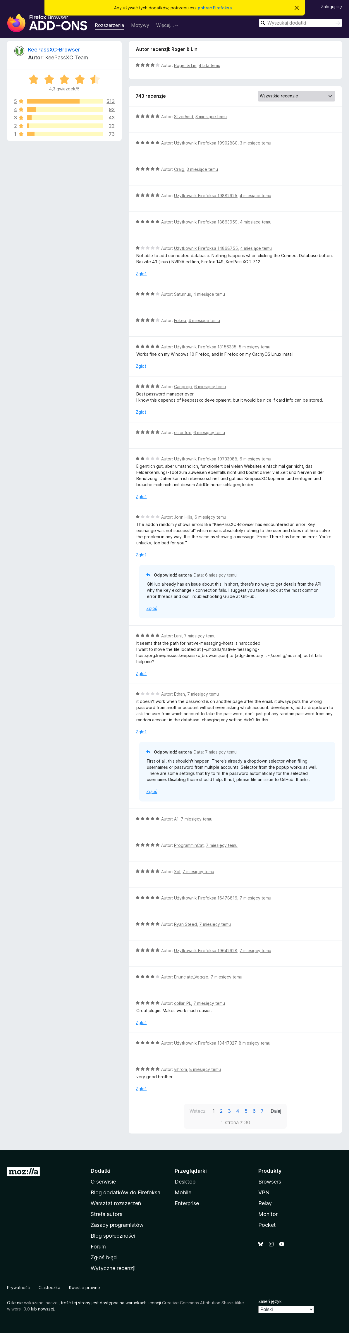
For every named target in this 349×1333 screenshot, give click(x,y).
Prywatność (18, 1287)
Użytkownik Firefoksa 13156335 (205, 346)
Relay (265, 1203)
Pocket (267, 1225)
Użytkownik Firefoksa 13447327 (205, 1042)
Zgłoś (141, 273)
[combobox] (300, 23)
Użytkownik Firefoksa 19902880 (206, 142)
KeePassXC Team (66, 57)
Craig (179, 169)
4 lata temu (209, 65)
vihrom (180, 1069)
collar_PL (182, 1003)
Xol (177, 871)
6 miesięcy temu (210, 386)
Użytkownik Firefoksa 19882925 (205, 195)
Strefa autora (107, 1214)
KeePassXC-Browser (54, 50)
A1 (176, 818)
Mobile (183, 1192)
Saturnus (182, 294)
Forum (98, 1246)
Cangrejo (183, 386)
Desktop (185, 1182)
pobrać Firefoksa (215, 7)
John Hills (183, 517)
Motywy (140, 25)
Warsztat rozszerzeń (116, 1203)
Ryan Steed (185, 924)
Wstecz (198, 1111)
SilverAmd (183, 116)
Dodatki (101, 1171)
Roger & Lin (185, 65)
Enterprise (187, 1203)
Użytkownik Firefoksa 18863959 (206, 221)
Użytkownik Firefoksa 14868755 (206, 248)
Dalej (276, 1111)
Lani (178, 635)
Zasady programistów (117, 1225)
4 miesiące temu (255, 195)
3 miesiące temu (211, 116)
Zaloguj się (331, 6)
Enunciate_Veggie (191, 976)
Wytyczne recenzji (113, 1268)
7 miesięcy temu (200, 635)
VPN (263, 1192)
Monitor (268, 1214)
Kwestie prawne (84, 1287)
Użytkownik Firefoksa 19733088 (205, 458)
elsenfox (182, 432)
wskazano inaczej (41, 1302)
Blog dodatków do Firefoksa (125, 1192)
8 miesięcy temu (254, 1042)
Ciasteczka (49, 1287)
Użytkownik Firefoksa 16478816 (205, 897)
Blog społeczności (113, 1236)
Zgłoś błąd (104, 1257)
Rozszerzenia (109, 25)
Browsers (269, 1182)
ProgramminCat (189, 845)
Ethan (179, 694)
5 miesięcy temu (254, 346)
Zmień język (270, 1301)
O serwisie (103, 1182)
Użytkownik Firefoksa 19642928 (205, 950)
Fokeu (180, 320)
